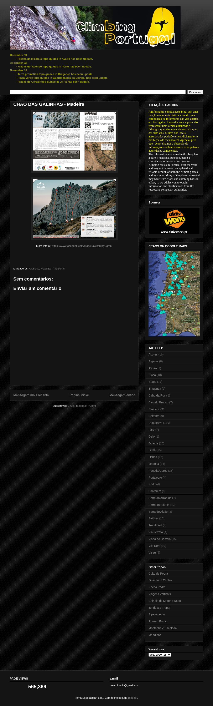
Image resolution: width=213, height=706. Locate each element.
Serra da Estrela (159, 504)
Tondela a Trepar (159, 607)
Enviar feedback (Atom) (82, 405)
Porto (152, 484)
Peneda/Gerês (158, 470)
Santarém (155, 491)
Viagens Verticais (160, 594)
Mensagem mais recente (31, 395)
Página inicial (79, 395)
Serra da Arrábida (160, 498)
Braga (152, 381)
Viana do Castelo (160, 539)
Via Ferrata (156, 532)
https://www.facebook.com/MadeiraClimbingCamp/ (82, 245)
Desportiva (155, 422)
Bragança (155, 388)
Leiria (152, 450)
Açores (153, 354)
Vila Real (154, 546)
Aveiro (153, 368)
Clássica (34, 268)
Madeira (46, 268)
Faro (152, 429)
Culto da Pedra (158, 573)
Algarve (153, 361)
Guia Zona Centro (160, 580)
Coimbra (154, 416)
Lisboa (153, 457)
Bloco (152, 375)
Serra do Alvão (158, 511)
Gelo (152, 436)
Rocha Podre (157, 587)
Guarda (153, 443)
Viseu (152, 552)
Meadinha (155, 635)
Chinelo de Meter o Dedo (165, 600)
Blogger (132, 697)
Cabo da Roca (158, 395)
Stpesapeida (157, 614)
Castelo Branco (158, 402)
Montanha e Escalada (163, 628)
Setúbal (153, 518)
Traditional (58, 268)
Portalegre (155, 477)
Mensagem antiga (122, 395)
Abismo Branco (158, 621)
